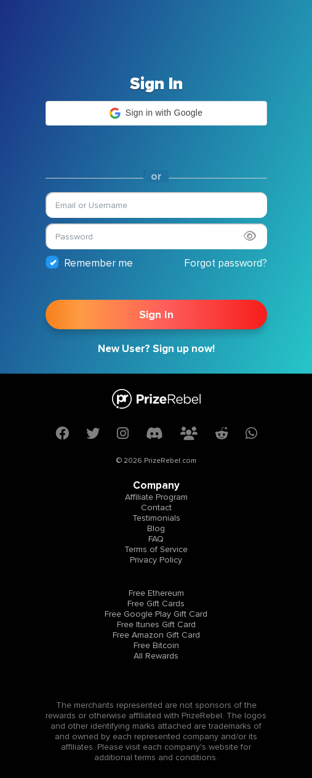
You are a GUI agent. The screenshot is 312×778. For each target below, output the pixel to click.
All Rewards (156, 656)
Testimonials (156, 518)
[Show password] (250, 236)
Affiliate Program (156, 497)
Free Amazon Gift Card (156, 635)
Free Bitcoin (156, 645)
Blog (156, 528)
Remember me (89, 262)
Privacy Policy (156, 560)
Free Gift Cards (156, 603)
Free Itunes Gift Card (156, 624)
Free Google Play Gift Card (156, 614)
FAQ (156, 539)
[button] (156, 113)
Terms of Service (156, 549)
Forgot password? (225, 263)
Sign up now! (184, 348)
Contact (156, 507)
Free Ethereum (156, 593)
